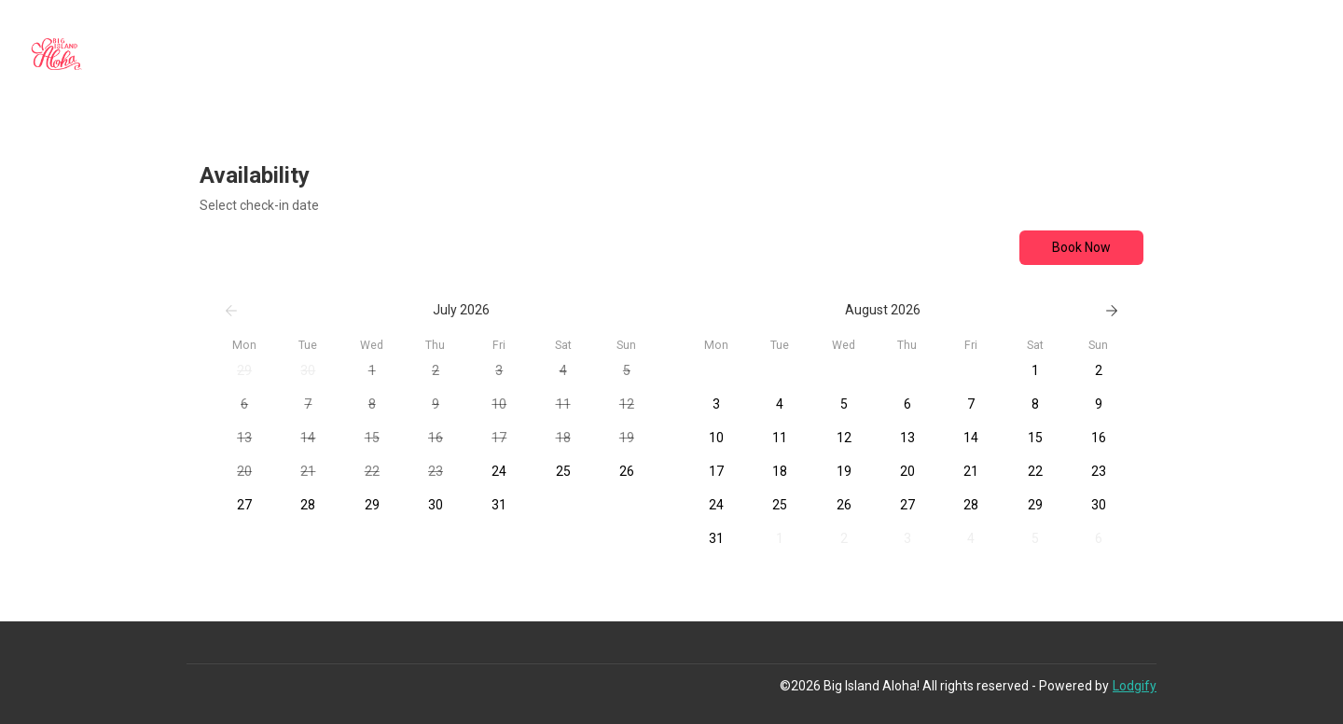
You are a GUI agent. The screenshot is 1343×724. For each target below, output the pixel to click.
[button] (244, 371)
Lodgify (1134, 685)
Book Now (1081, 247)
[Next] (1111, 311)
